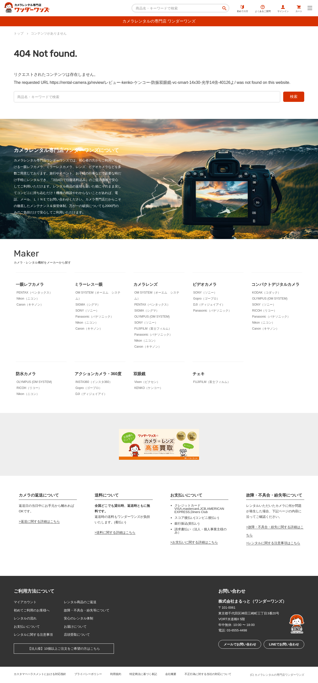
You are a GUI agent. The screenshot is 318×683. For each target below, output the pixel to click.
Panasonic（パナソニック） (94, 316)
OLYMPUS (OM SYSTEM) (152, 316)
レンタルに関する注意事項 (33, 634)
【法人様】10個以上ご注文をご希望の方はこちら (64, 648)
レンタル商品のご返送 (80, 602)
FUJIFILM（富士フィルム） (153, 328)
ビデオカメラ (205, 284)
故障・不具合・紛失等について (86, 610)
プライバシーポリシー (88, 673)
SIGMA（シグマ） (87, 304)
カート (298, 9)
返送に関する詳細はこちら (40, 521)
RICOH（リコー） (264, 310)
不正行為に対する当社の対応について (208, 673)
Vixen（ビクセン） (147, 382)
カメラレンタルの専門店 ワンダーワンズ (159, 21)
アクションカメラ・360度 (98, 374)
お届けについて (75, 626)
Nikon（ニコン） (28, 298)
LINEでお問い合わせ (284, 644)
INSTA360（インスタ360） (93, 382)
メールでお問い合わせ (240, 644)
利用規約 (115, 673)
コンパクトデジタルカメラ (275, 284)
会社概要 (170, 673)
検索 (293, 96)
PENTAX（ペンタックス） (34, 292)
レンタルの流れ (25, 618)
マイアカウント (25, 602)
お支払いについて (27, 626)
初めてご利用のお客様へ (32, 610)
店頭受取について (77, 634)
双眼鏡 (139, 374)
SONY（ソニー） (87, 310)
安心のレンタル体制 (78, 618)
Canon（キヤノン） (30, 304)
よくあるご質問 (263, 9)
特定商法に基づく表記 (143, 673)
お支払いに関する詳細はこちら (195, 542)
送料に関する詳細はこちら (115, 532)
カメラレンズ (145, 284)
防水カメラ (26, 374)
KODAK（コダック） (266, 292)
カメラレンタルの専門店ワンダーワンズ (279, 674)
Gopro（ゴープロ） (206, 298)
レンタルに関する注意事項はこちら (274, 543)
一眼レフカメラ (30, 284)
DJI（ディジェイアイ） (209, 304)
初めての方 (242, 9)
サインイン (283, 9)
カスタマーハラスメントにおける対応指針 (40, 673)
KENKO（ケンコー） (148, 388)
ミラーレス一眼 (89, 284)
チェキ (199, 374)
